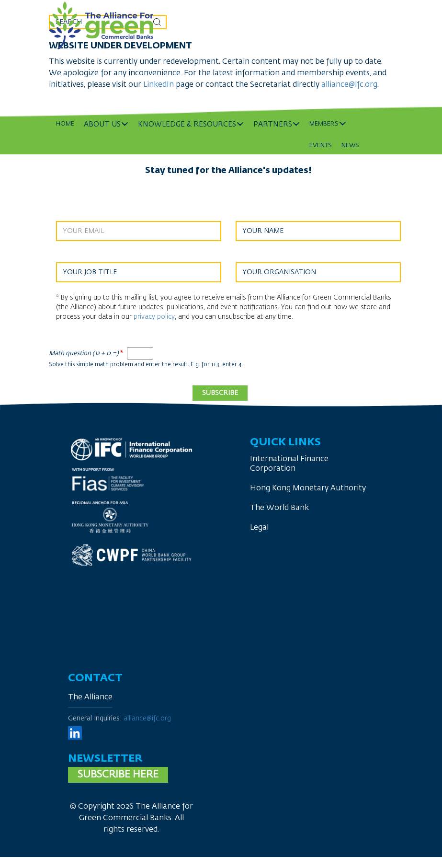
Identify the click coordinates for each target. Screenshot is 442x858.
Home (65, 124)
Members (324, 124)
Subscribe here (118, 775)
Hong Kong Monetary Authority (308, 488)
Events (320, 145)
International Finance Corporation (289, 464)
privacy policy (154, 316)
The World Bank (279, 508)
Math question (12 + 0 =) (84, 353)
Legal (259, 528)
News (350, 145)
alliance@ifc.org (349, 85)
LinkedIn (159, 85)
